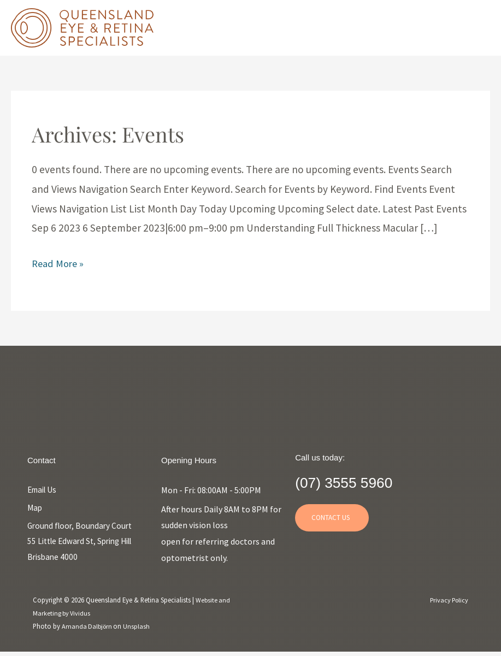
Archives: (112, 134)
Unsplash (139, 629)
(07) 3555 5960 (360, 481)
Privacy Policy (447, 603)
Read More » (59, 264)
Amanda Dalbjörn (89, 629)
